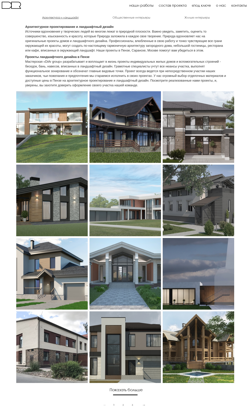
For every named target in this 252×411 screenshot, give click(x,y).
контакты (239, 5)
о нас (221, 5)
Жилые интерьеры (197, 17)
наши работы (141, 5)
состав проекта (173, 5)
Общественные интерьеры (131, 17)
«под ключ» (201, 5)
